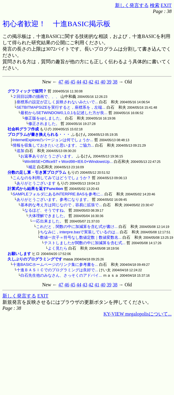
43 (84, 81)
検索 (155, 5)
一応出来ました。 (48, 221)
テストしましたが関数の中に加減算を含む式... (85, 243)
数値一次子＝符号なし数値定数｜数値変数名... (81, 237)
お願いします (19, 253)
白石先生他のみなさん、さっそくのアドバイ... (61, 275)
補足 (32, 167)
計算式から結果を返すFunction (35, 188)
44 (78, 81)
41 (97, 81)
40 (103, 81)
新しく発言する (132, 5)
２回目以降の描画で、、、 (36, 96)
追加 (20, 150)
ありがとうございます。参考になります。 (54, 199)
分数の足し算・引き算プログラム (37, 172)
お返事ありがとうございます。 (47, 156)
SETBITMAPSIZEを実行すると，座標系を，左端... (61, 107)
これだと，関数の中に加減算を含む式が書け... (77, 226)
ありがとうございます (36, 183)
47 (60, 81)
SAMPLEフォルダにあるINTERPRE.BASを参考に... (58, 194)
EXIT (166, 5)
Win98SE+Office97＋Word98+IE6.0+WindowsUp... (68, 161)
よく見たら (57, 248)
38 (115, 81)
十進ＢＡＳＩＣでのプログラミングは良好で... (57, 270)
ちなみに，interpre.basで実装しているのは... (79, 232)
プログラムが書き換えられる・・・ (39, 134)
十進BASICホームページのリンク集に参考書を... (55, 264)
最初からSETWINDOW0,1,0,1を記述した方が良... (63, 112)
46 (66, 81)
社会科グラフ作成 (23, 129)
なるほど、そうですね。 (45, 210)
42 (91, 81)
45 (72, 81)
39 (109, 81)
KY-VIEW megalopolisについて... (138, 313)
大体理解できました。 (47, 215)
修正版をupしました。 (44, 118)
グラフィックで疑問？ (27, 91)
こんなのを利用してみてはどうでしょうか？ (52, 178)
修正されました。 (44, 123)
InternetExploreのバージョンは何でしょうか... (53, 140)
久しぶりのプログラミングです (35, 259)
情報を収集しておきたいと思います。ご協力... (53, 145)
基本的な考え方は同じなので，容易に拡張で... (61, 205)
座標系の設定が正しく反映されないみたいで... (57, 102)
